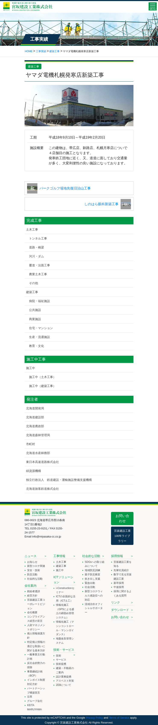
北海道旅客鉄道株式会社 (42, 488)
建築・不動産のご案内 (65, 670)
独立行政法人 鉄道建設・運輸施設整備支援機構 (59, 479)
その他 (33, 283)
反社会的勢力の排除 (36, 665)
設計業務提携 (63, 676)
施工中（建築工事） (42, 386)
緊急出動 (90, 583)
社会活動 (90, 587)
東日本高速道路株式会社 (42, 462)
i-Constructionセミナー (65, 590)
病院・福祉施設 (39, 301)
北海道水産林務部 (38, 453)
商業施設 (35, 319)
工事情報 (59, 556)
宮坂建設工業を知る (123, 564)
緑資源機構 (33, 471)
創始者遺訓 (33, 591)
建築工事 (33, 66)
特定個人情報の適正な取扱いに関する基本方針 (36, 646)
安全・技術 (33, 570)
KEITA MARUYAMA (34, 707)
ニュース (31, 556)
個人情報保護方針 (36, 635)
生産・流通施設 (39, 337)
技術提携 (61, 663)
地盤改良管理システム (65, 640)
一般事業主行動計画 (36, 656)
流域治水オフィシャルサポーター (94, 608)
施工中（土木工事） (42, 377)
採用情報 (117, 556)
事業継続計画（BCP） (34, 673)
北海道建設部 (35, 417)
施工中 (30, 368)
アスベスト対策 (65, 680)
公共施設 (35, 310)
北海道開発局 (35, 408)
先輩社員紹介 (121, 570)
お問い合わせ (122, 518)
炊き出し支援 (92, 578)
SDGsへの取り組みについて (94, 564)
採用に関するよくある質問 (123, 593)
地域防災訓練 (92, 570)
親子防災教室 (92, 574)
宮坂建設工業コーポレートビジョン (36, 604)
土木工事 (32, 229)
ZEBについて (63, 684)
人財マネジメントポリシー (36, 627)
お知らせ (32, 561)
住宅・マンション (41, 328)
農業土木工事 (38, 274)
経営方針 (32, 595)
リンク (115, 602)
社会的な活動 (34, 578)
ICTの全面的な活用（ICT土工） (65, 598)
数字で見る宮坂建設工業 (123, 576)
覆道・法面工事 (39, 265)
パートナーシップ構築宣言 (36, 690)
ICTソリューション (63, 579)
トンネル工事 (38, 238)
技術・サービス (63, 649)
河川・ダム (36, 256)
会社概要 (32, 612)
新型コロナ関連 (36, 566)
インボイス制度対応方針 (36, 682)
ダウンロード (120, 610)
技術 (58, 655)
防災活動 (32, 574)
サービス (61, 659)
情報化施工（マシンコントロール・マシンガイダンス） (65, 628)
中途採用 (119, 587)
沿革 (29, 696)
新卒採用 (119, 583)
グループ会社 (34, 700)
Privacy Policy (94, 717)
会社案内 (31, 585)
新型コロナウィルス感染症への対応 (94, 595)
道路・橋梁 (36, 247)
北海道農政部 (35, 426)
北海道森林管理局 (38, 435)
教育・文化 (36, 346)
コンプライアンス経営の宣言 (36, 618)
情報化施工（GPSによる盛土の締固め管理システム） (65, 611)
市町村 (30, 444)
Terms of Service (119, 717)
